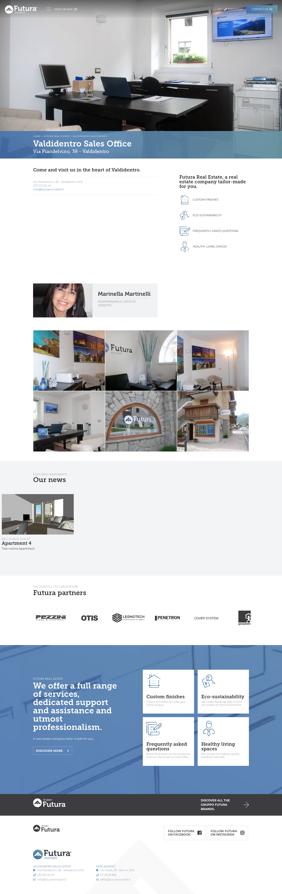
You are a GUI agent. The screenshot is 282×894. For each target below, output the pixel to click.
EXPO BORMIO (105, 866)
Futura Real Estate (56, 136)
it (219, 9)
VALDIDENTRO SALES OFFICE (52, 866)
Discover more (52, 751)
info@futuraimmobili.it (48, 189)
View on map (65, 9)
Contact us (262, 9)
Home (36, 136)
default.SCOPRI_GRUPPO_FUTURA (141, 805)
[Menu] (49, 9)
